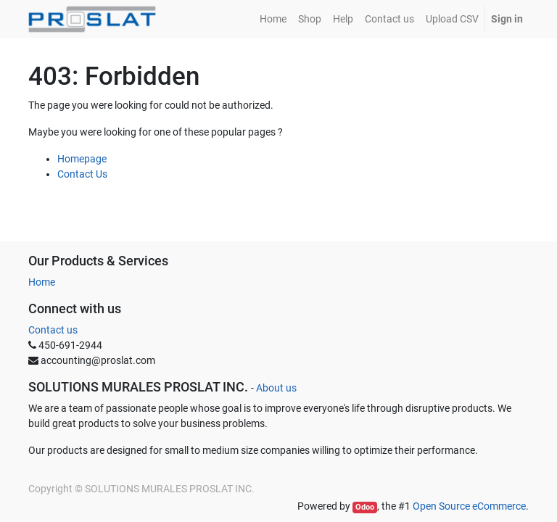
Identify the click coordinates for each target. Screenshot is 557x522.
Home (41, 282)
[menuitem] (273, 19)
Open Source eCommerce (469, 506)
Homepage (82, 159)
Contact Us (82, 174)
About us (276, 388)
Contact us (53, 330)
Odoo (364, 507)
